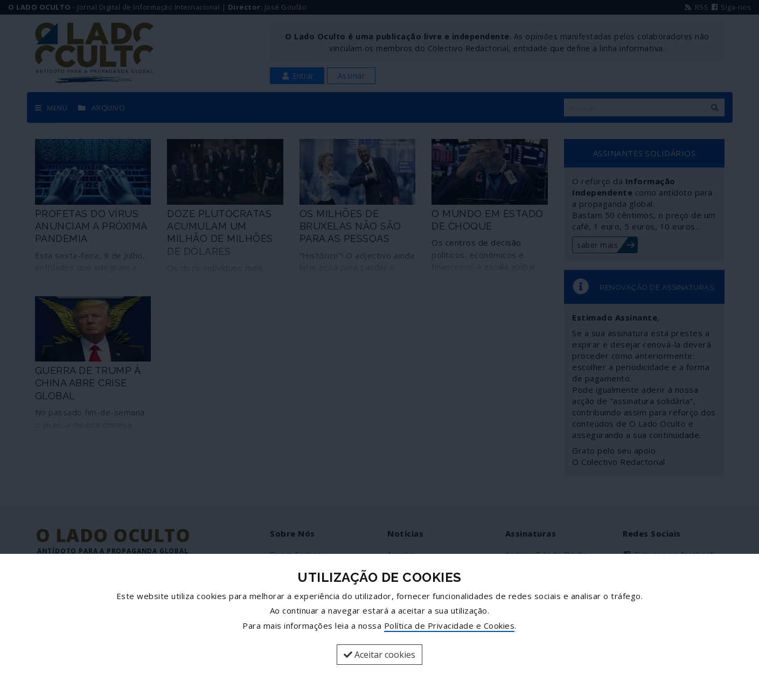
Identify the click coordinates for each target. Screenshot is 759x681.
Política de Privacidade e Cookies (449, 625)
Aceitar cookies (379, 655)
